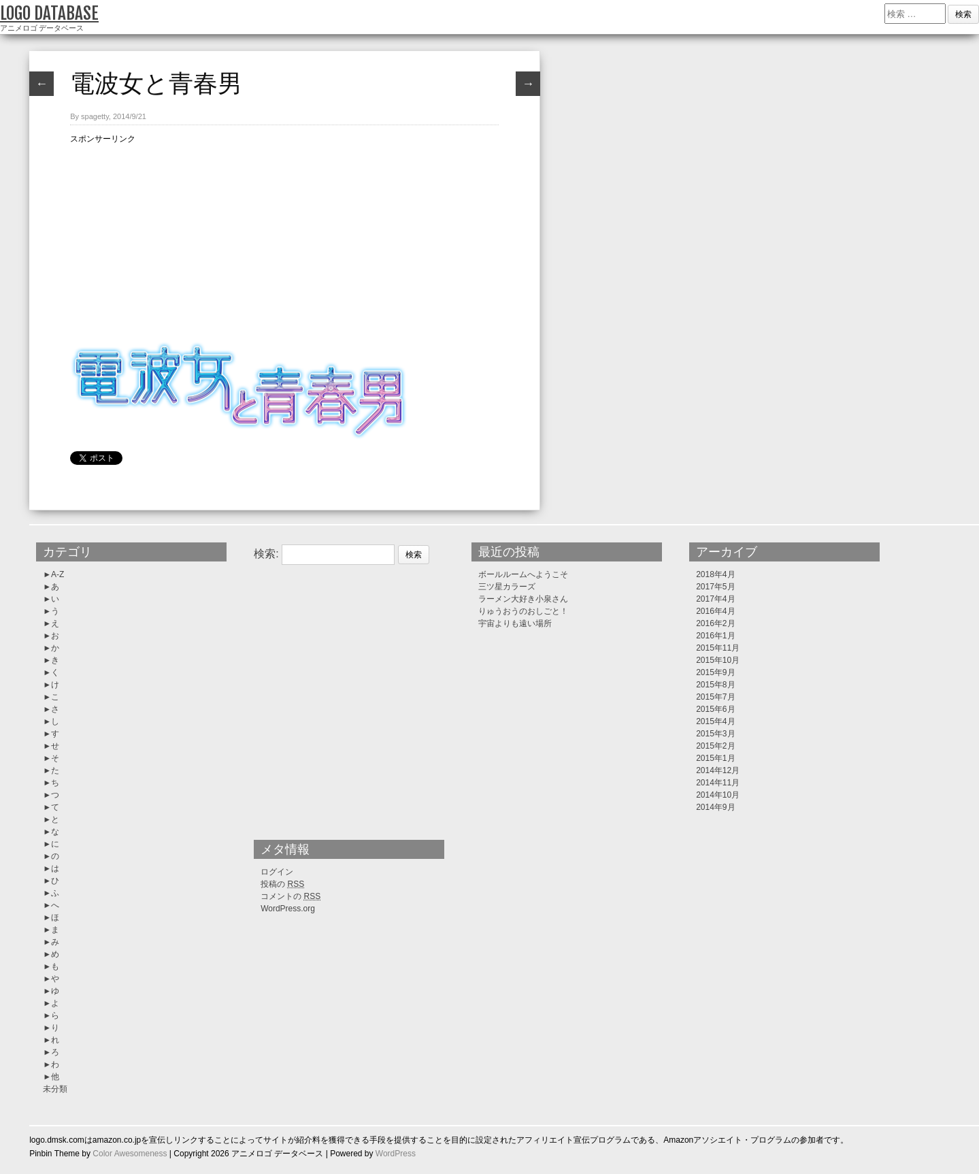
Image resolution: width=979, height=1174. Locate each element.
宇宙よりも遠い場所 (515, 623)
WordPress (396, 1153)
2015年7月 (715, 697)
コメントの (290, 896)
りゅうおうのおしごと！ (523, 611)
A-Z (57, 574)
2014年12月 (718, 770)
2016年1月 (715, 635)
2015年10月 (718, 660)
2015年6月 (715, 709)
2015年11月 (718, 648)
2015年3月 (715, 733)
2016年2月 (715, 623)
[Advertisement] (284, 241)
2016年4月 (715, 611)
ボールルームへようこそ (523, 574)
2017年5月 (715, 586)
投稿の (282, 884)
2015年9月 (715, 672)
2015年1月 (715, 758)
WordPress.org (288, 908)
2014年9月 (715, 807)
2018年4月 (715, 574)
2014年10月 (718, 795)
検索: (266, 553)
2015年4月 (715, 721)
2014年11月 (718, 782)
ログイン (277, 872)
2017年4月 (715, 599)
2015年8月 (715, 684)
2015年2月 (715, 746)
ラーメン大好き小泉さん (523, 599)
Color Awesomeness (130, 1153)
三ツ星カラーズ (506, 586)
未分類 (55, 1089)
